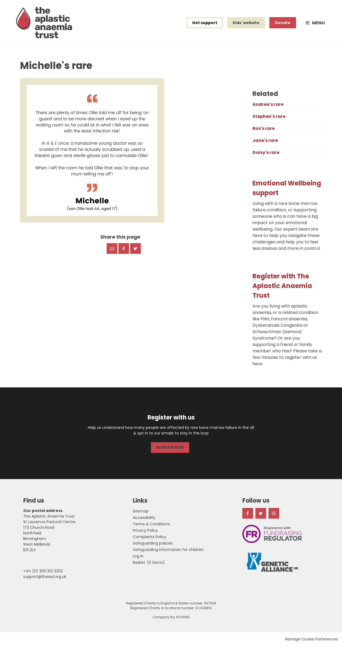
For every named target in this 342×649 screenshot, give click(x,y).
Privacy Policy (145, 533)
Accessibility (144, 520)
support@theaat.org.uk (44, 579)
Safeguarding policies (153, 546)
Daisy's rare (265, 156)
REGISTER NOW (170, 450)
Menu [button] (318, 25)
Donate (282, 24)
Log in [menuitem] (138, 559)
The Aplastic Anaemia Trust (47, 24)
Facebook (123, 252)
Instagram (274, 516)
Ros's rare (263, 132)
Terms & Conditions (151, 527)
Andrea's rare (267, 108)
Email (112, 252)
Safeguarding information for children (168, 552)
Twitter (135, 252)
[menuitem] (149, 565)
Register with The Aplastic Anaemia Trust (282, 289)
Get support (204, 24)
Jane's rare (265, 144)
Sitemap (141, 514)
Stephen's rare (268, 120)
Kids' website (246, 24)
